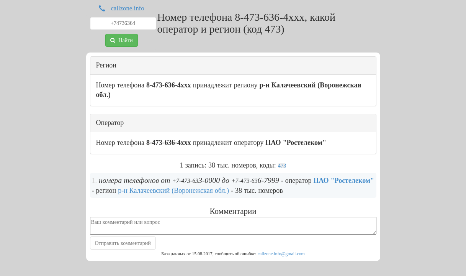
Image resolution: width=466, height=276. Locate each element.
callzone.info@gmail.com (281, 253)
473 (282, 165)
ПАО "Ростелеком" (343, 180)
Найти (121, 40)
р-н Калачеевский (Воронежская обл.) (173, 190)
